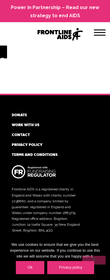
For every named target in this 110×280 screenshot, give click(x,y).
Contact (21, 134)
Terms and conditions (34, 154)
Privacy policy (27, 144)
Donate (19, 114)
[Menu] (99, 33)
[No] (94, 260)
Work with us (25, 124)
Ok (30, 267)
